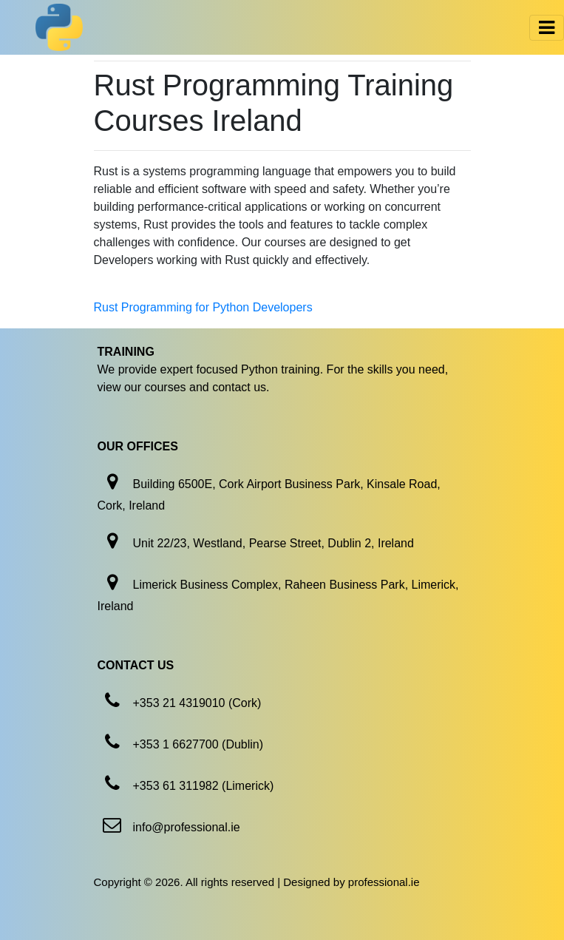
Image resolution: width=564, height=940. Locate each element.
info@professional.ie (186, 827)
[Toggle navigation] (546, 28)
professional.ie (384, 882)
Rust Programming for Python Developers (203, 307)
